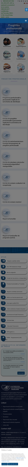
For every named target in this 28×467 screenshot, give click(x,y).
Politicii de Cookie (20, 458)
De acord (4, 464)
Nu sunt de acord (13, 464)
